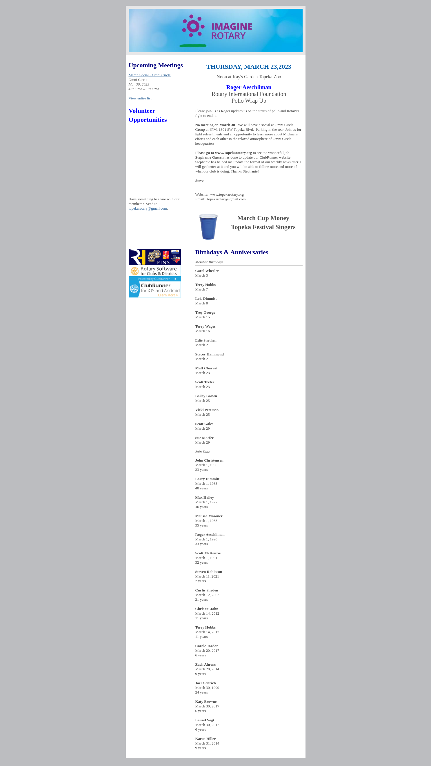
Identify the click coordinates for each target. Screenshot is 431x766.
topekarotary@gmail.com (148, 208)
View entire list (140, 98)
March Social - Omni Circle (150, 75)
